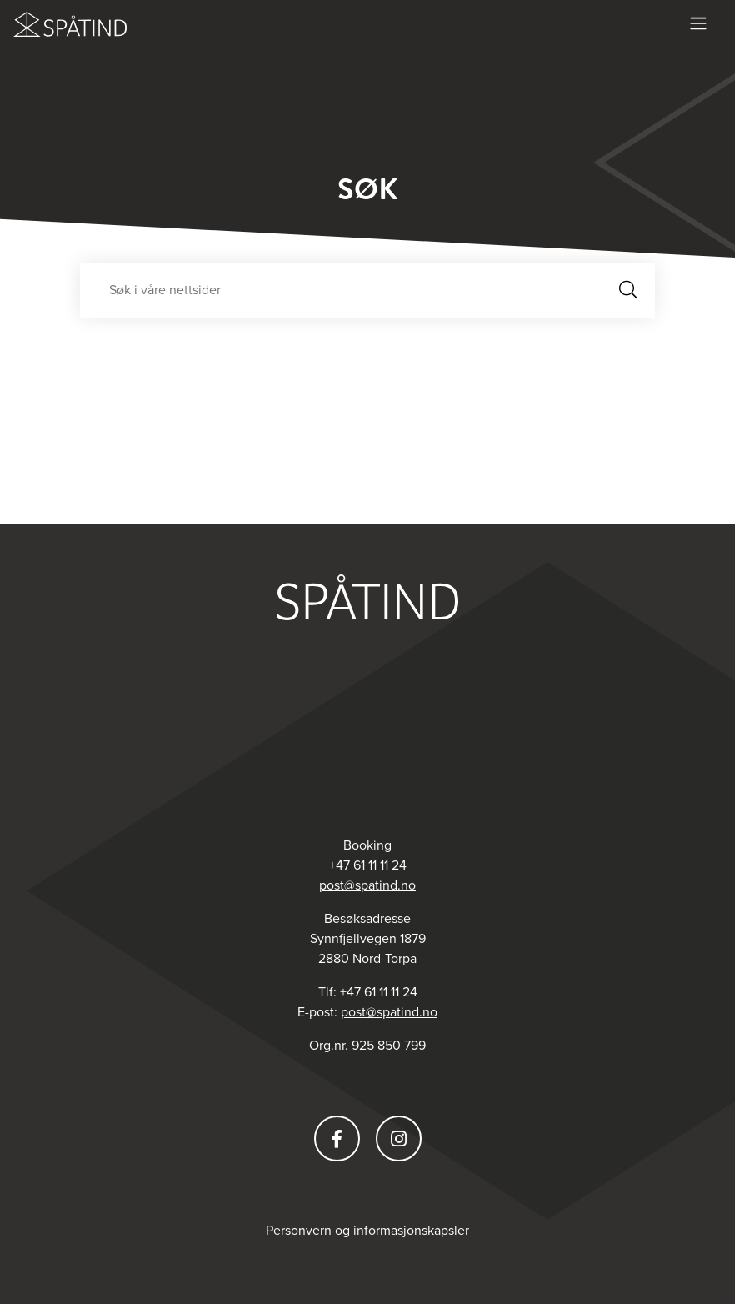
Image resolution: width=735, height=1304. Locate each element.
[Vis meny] (698, 23)
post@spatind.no (367, 885)
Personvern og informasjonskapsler (367, 1230)
